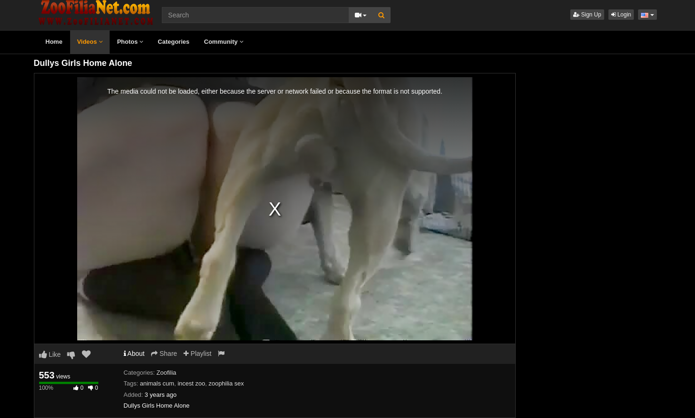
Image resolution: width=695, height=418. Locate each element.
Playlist (197, 353)
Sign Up (587, 14)
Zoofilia (166, 372)
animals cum (157, 383)
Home (54, 41)
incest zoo (191, 383)
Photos (130, 41)
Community (223, 41)
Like (50, 354)
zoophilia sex (226, 383)
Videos (90, 41)
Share (164, 353)
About (134, 353)
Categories (173, 41)
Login (621, 14)
